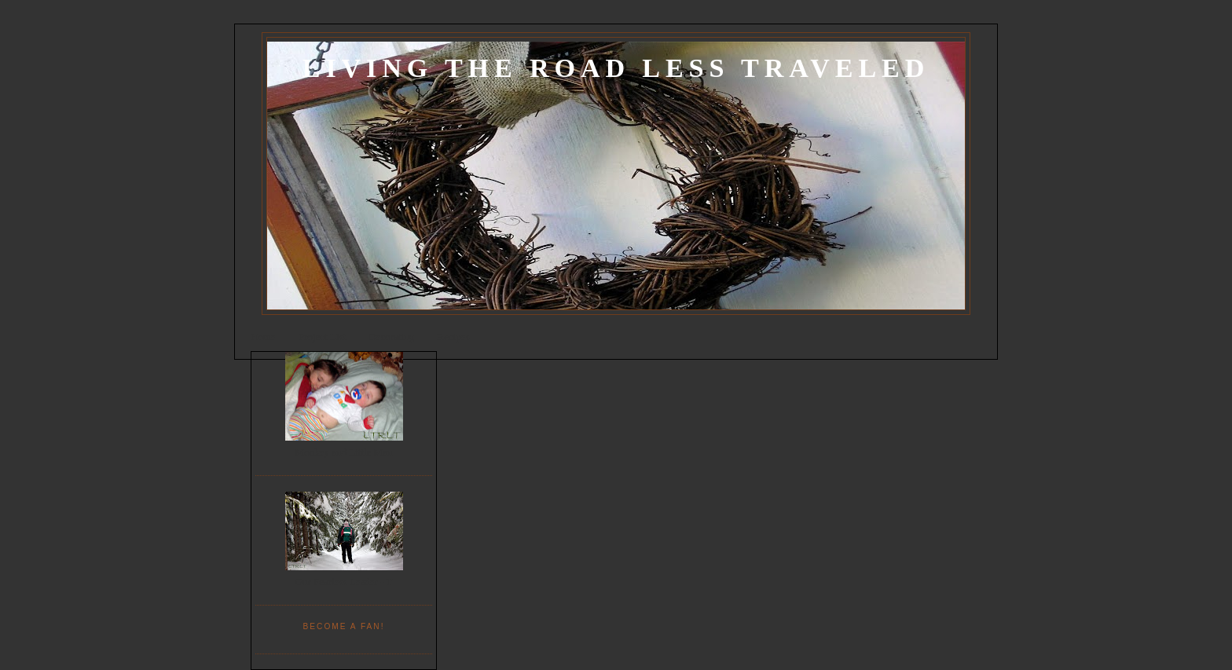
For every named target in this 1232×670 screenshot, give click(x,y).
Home (263, 336)
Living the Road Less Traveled (616, 67)
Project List (322, 336)
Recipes (453, 336)
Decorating (391, 336)
